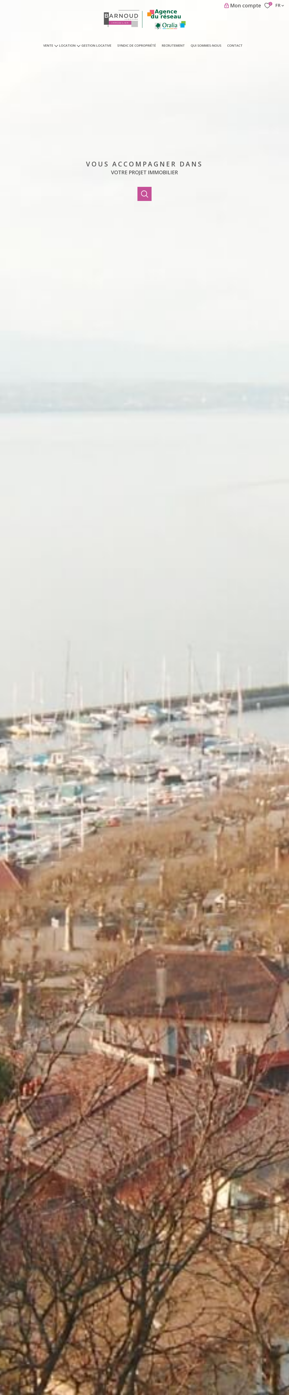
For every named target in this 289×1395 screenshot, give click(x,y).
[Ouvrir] (144, 194)
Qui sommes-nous (206, 45)
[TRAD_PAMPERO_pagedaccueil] (144, 29)
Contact (235, 45)
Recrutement (173, 45)
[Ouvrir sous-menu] (56, 45)
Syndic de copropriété (136, 45)
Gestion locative (96, 45)
